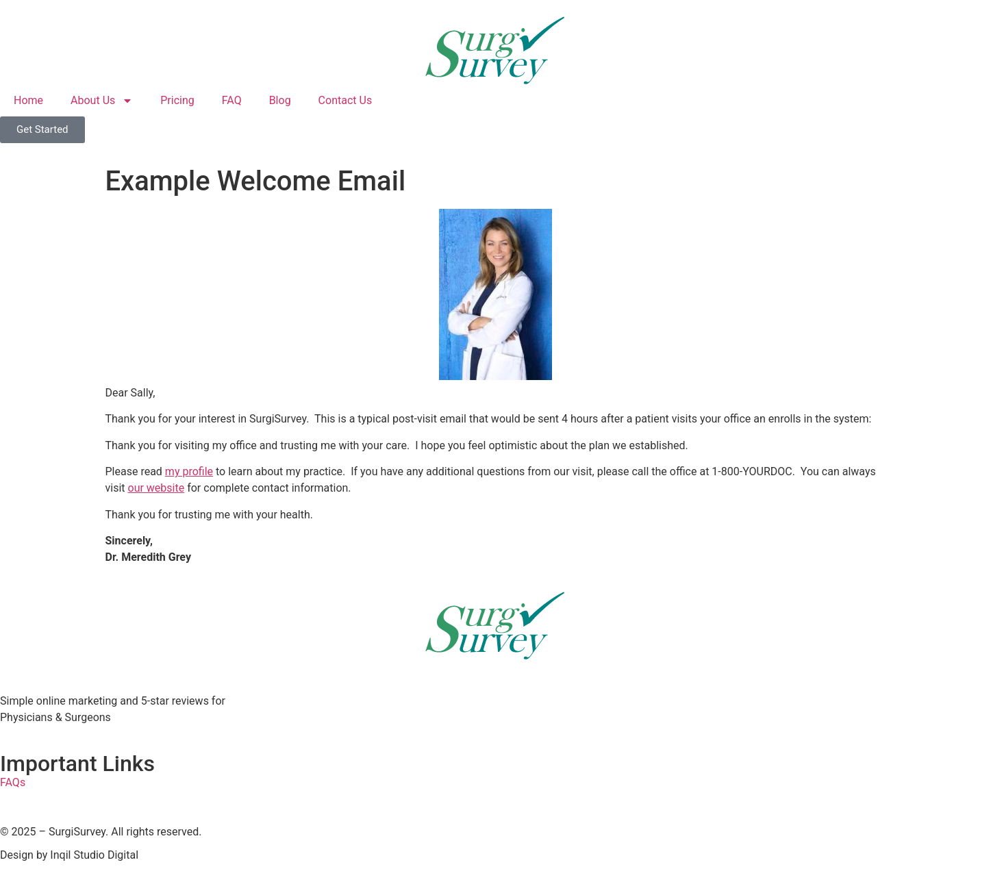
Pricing (177, 100)
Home (28, 100)
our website (156, 487)
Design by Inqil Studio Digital (69, 854)
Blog (280, 100)
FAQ (232, 100)
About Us (102, 100)
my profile (189, 471)
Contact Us (345, 100)
